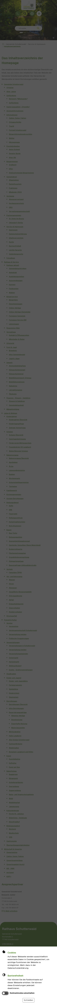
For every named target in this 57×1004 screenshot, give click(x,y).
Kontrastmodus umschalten (22, 993)
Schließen (28, 1000)
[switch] (5, 993)
